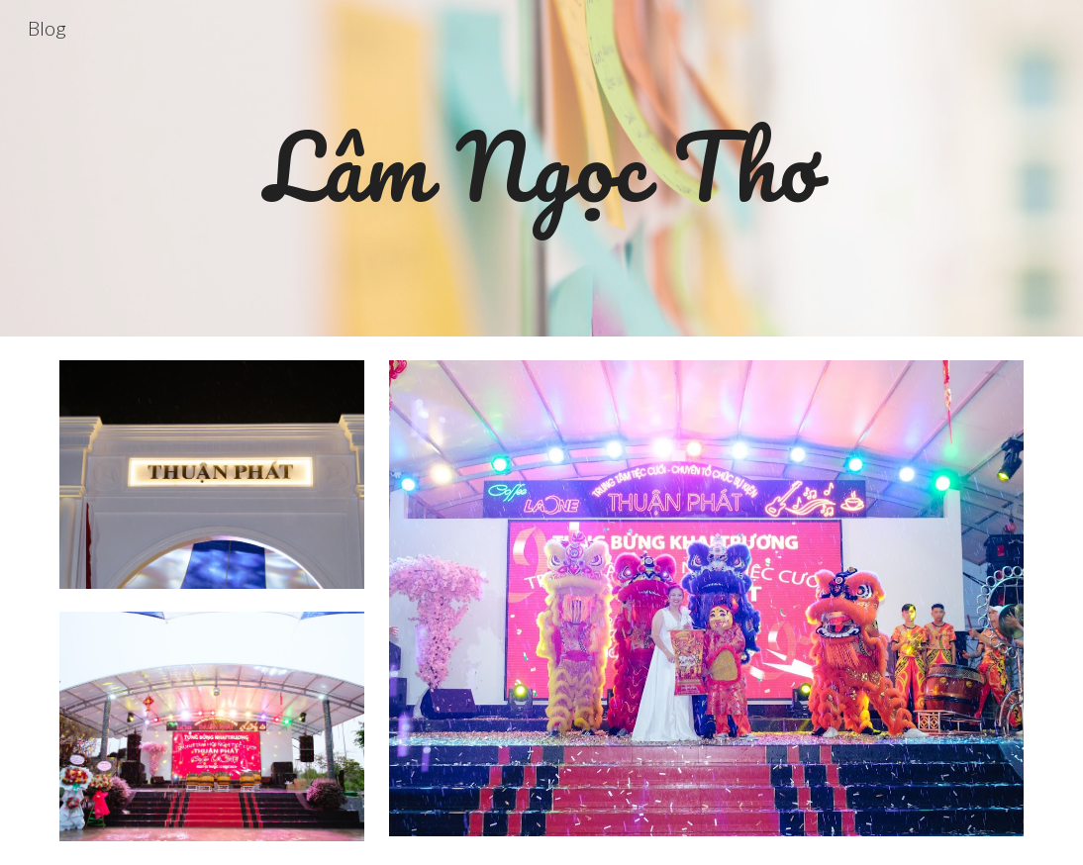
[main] (542, 168)
